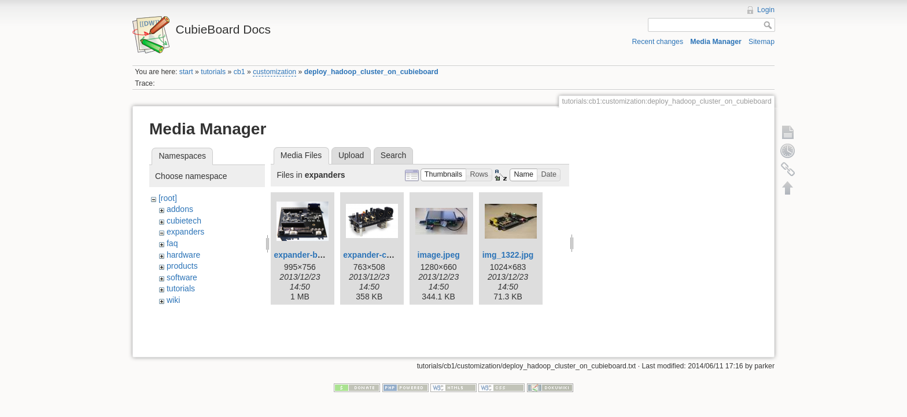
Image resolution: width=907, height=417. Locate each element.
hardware (183, 254)
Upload (351, 155)
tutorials (213, 72)
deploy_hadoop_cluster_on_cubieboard (371, 72)
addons (180, 209)
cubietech (184, 220)
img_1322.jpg (508, 254)
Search (393, 155)
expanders (185, 231)
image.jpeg (439, 254)
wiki (173, 300)
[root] (167, 198)
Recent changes (658, 42)
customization (274, 72)
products (182, 265)
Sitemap (762, 42)
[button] (444, 175)
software (182, 277)
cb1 (239, 72)
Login (766, 10)
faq (172, 243)
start (186, 72)
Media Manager (716, 42)
